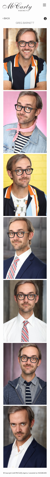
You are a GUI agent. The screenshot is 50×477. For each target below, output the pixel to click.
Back (6, 18)
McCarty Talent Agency (17, 7)
